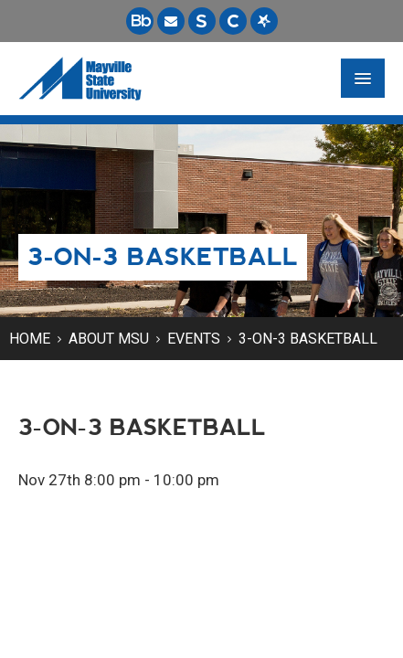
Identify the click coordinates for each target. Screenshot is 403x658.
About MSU (109, 338)
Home (29, 338)
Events (193, 338)
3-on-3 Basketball (308, 338)
